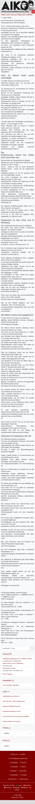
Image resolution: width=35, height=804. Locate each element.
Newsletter (14, 775)
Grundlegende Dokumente (19, 758)
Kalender (15, 767)
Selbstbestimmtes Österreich (11, 696)
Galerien (14, 771)
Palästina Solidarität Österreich (11, 706)
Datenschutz (24, 779)
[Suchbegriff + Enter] (15, 648)
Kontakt (24, 775)
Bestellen (23, 771)
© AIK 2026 (17, 795)
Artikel (23, 754)
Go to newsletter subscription (11, 685)
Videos (23, 767)
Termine (24, 762)
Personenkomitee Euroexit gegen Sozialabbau (16, 716)
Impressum (13, 779)
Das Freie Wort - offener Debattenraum (14, 701)
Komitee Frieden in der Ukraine (12, 721)
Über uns (15, 754)
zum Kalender (7, 674)
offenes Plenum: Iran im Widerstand (13, 663)
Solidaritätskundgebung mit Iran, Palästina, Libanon (17, 658)
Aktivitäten (14, 762)
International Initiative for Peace (12, 711)
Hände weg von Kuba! (9, 668)
